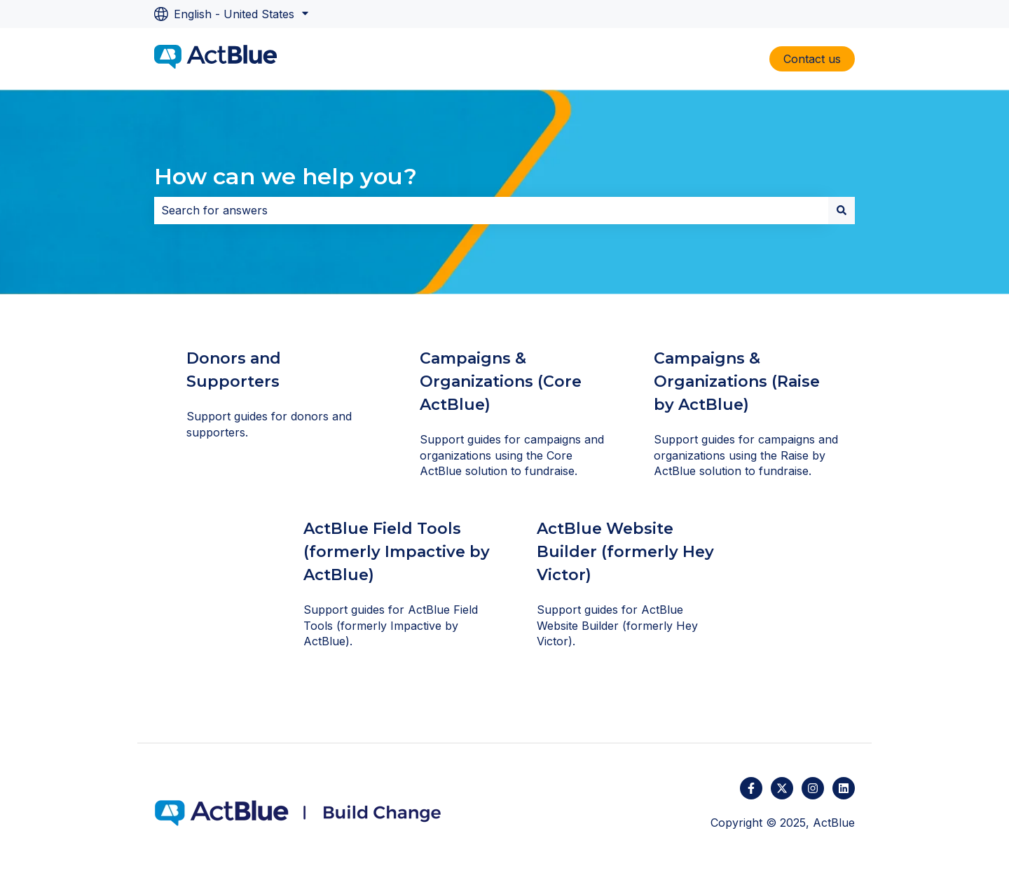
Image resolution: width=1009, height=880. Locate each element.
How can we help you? (285, 176)
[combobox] (491, 210)
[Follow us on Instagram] (813, 788)
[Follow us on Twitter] (782, 788)
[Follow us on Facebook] (751, 788)
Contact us (812, 59)
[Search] (841, 210)
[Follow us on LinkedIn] (843, 788)
